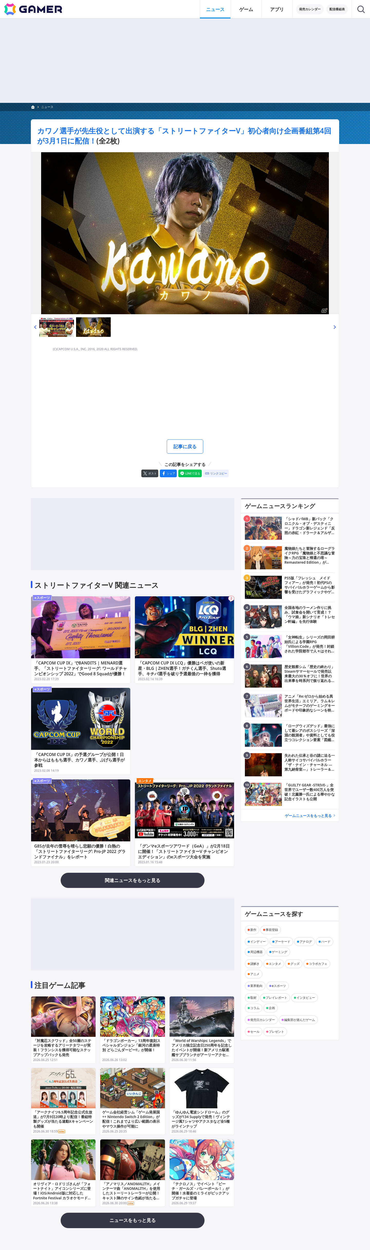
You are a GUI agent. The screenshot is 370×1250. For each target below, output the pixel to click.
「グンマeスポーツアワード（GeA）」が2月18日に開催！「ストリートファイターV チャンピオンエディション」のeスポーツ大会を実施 (184, 851)
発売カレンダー (310, 9)
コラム (255, 1008)
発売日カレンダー (262, 1020)
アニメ (255, 974)
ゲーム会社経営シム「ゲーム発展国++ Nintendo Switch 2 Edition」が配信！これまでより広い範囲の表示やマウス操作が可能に (131, 1119)
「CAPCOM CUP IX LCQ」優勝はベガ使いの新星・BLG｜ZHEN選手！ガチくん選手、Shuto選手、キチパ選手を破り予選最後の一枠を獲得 (182, 668)
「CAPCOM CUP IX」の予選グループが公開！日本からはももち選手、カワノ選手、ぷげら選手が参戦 (79, 760)
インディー (258, 941)
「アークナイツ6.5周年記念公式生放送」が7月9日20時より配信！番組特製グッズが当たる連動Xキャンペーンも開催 (63, 1119)
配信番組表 (337, 9)
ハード (325, 941)
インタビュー (306, 997)
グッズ (295, 963)
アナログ (306, 941)
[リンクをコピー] (216, 473)
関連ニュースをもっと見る (132, 880)
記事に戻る (185, 446)
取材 (253, 997)
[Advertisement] (185, 61)
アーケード (282, 941)
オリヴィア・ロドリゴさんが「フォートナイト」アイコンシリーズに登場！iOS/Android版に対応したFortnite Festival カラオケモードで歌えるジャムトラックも (62, 1193)
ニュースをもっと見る (132, 1220)
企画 (272, 1008)
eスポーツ (42, 597)
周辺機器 (256, 952)
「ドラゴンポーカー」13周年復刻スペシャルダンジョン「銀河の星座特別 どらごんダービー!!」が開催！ (131, 1045)
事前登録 (272, 930)
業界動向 (256, 986)
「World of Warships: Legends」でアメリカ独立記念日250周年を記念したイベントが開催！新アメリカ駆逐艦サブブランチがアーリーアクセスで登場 (202, 1050)
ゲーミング (279, 952)
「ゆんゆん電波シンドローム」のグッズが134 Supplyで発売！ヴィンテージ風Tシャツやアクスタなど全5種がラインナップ (201, 1119)
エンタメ (145, 780)
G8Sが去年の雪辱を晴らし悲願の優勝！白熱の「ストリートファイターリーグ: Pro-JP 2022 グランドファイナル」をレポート (80, 851)
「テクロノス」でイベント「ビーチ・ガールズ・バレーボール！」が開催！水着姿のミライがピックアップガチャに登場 (200, 1190)
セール (255, 1031)
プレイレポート (276, 997)
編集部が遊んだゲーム (299, 1020)
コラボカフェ (318, 963)
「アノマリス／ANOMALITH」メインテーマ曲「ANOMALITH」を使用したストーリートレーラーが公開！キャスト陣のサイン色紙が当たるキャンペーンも (131, 1193)
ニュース (47, 107)
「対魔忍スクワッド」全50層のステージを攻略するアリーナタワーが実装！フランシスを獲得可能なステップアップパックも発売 (62, 1047)
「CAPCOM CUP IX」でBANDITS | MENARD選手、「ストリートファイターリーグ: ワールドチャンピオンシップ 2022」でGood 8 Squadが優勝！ (80, 668)
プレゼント (276, 1031)
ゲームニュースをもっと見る (308, 815)
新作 (253, 930)
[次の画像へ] (185, 233)
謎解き (255, 963)
